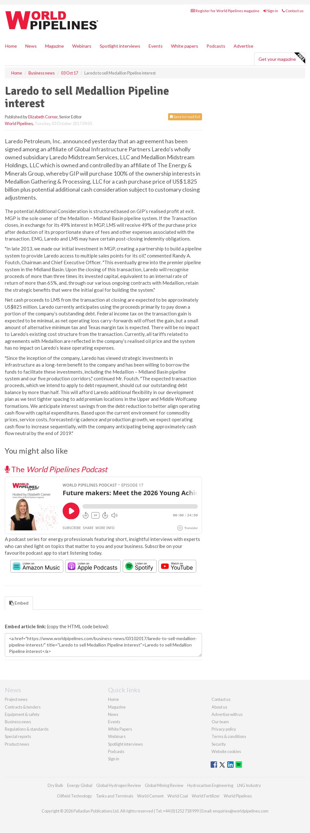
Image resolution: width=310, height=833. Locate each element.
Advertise (243, 46)
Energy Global (79, 785)
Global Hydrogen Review (118, 785)
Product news (17, 744)
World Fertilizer (206, 795)
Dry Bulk (55, 785)
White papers (184, 46)
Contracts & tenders (23, 707)
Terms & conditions (229, 736)
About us (219, 707)
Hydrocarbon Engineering (210, 785)
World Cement (150, 795)
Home (11, 46)
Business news (18, 721)
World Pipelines (19, 123)
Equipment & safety (22, 714)
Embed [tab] (18, 603)
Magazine (54, 46)
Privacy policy (224, 729)
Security (219, 744)
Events (156, 46)
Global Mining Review (164, 785)
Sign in (270, 11)
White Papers (120, 729)
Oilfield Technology (74, 795)
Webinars (81, 46)
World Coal (177, 795)
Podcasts (215, 46)
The (56, 469)
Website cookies (226, 751)
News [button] (31, 46)
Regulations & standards (27, 729)
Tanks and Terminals (114, 795)
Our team (220, 721)
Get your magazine (282, 58)
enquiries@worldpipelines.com (240, 810)
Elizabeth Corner (43, 116)
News (113, 714)
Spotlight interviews (120, 46)
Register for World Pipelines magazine (225, 11)
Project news (16, 699)
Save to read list (185, 116)
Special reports (18, 736)
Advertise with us (227, 714)
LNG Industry (249, 785)
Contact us (293, 11)
